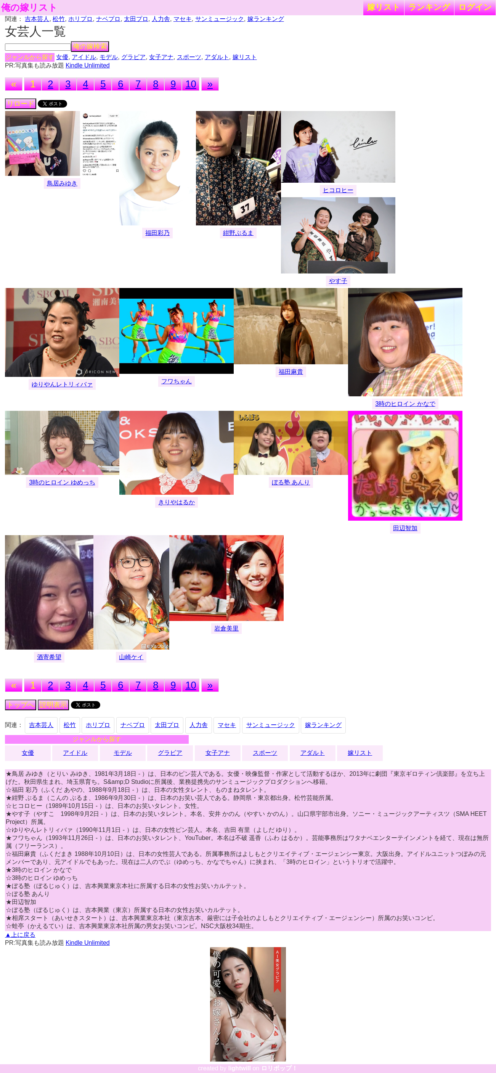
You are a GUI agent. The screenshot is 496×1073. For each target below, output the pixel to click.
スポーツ (189, 57)
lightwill (239, 1068)
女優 (62, 57)
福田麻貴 (291, 371)
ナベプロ (108, 19)
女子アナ (161, 57)
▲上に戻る (20, 934)
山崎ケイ (131, 657)
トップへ (20, 705)
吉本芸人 (37, 19)
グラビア (133, 57)
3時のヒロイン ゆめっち (62, 482)
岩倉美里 (226, 628)
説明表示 (53, 705)
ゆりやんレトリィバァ (62, 384)
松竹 (59, 19)
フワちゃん (176, 381)
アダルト (217, 57)
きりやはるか (176, 502)
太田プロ (136, 19)
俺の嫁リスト (29, 8)
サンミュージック (219, 19)
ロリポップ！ (279, 1068)
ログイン (475, 7)
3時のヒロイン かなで (405, 404)
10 (190, 84)
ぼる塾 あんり (291, 482)
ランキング (429, 7)
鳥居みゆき (62, 183)
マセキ (182, 19)
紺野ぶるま (238, 233)
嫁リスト (383, 7)
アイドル (84, 57)
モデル (109, 57)
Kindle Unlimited (88, 65)
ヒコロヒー (338, 190)
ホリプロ (80, 19)
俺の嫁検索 (90, 46)
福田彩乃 (157, 233)
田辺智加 (405, 528)
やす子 (338, 281)
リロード (20, 104)
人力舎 (161, 19)
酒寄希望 (49, 657)
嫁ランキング (265, 19)
